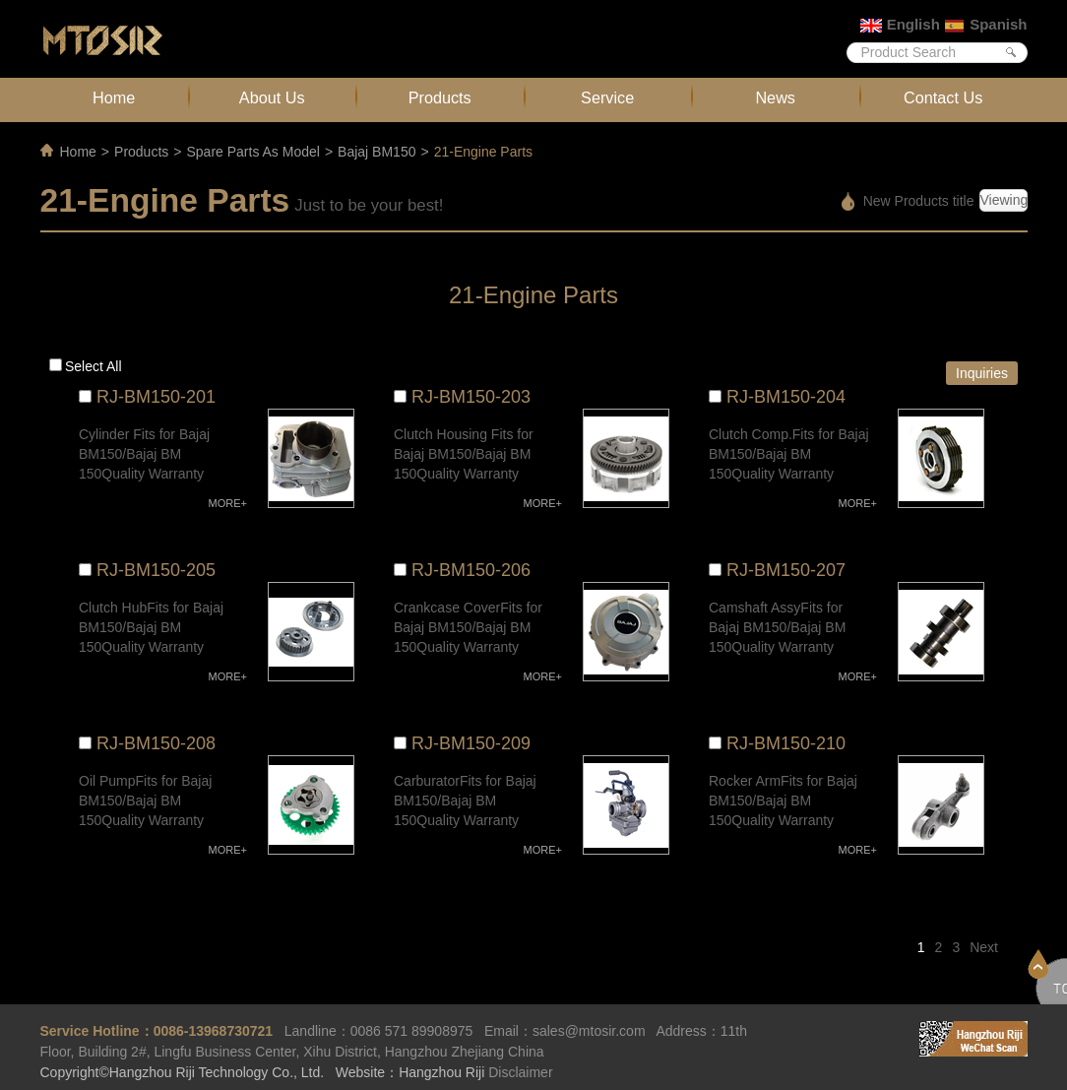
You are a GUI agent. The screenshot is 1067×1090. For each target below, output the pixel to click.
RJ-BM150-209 (471, 743)
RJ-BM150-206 (471, 570)
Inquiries (982, 373)
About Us (272, 97)
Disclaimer (520, 1072)
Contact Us (943, 97)
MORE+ (228, 503)
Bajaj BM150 (376, 152)
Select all (93, 366)
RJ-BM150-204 (786, 397)
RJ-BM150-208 (156, 743)
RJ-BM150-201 (156, 397)
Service (607, 97)
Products (439, 97)
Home (114, 97)
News (775, 97)
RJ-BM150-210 (786, 743)
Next (984, 947)
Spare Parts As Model (252, 152)
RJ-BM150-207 (786, 570)
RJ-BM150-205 (156, 570)
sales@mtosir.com (589, 1031)
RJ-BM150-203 (471, 397)
